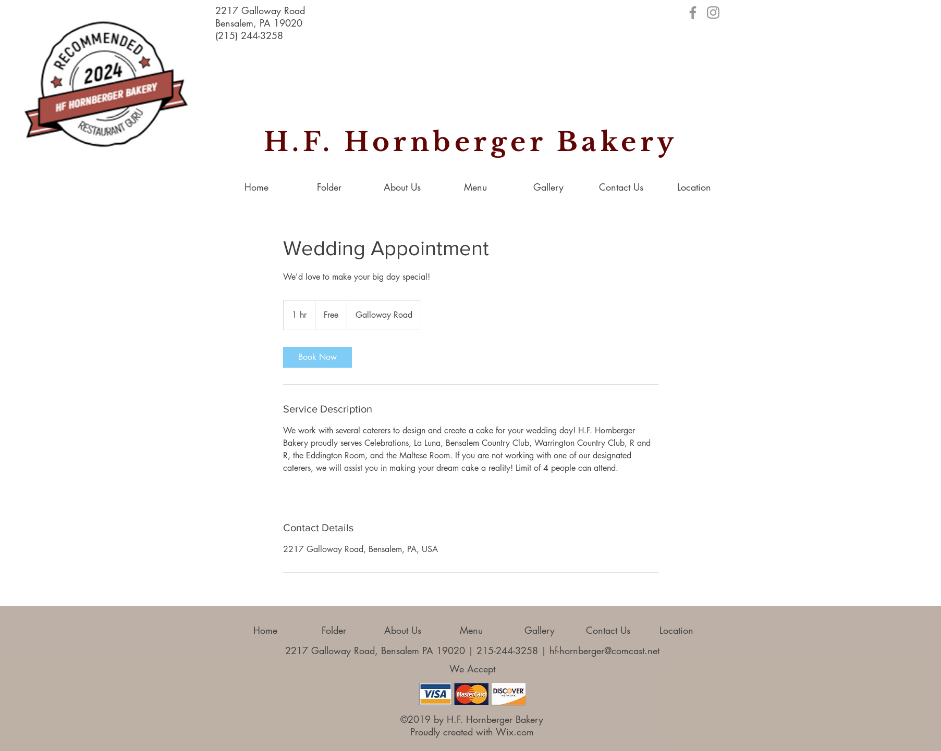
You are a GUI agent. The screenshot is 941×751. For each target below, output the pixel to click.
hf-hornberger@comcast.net (604, 650)
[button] (548, 187)
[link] (317, 357)
